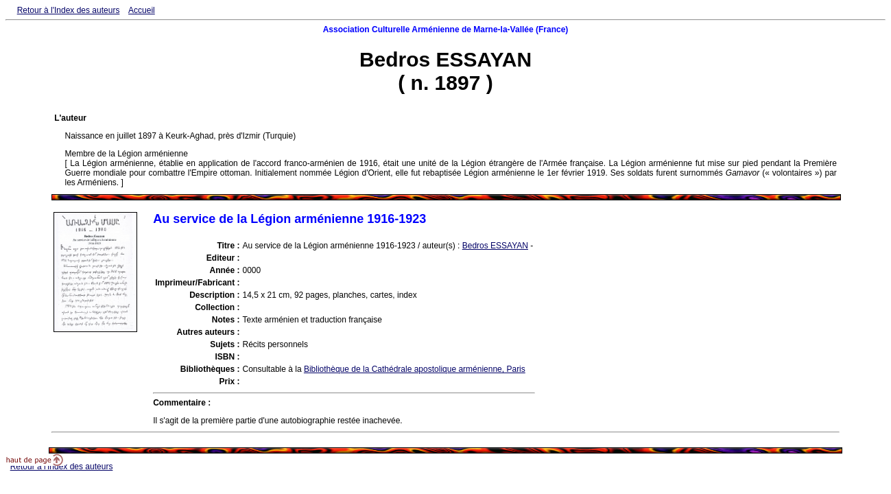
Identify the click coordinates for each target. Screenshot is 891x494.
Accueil (141, 10)
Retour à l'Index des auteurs (68, 10)
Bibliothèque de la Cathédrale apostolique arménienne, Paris (414, 369)
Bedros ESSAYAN (495, 245)
